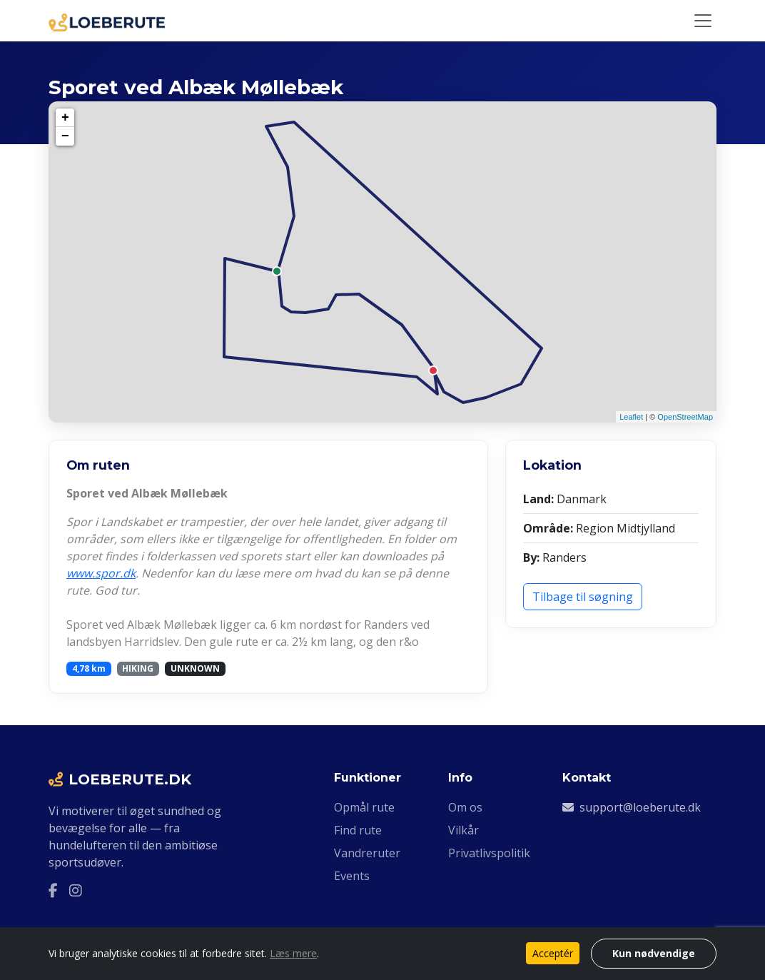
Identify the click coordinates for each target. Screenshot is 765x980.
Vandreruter (367, 853)
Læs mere (293, 953)
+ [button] (65, 117)
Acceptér (552, 953)
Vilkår (463, 830)
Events (352, 876)
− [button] (65, 136)
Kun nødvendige (653, 953)
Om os (465, 807)
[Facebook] (53, 890)
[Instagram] (75, 890)
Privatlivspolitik (489, 853)
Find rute (358, 830)
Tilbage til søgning (582, 597)
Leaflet (631, 417)
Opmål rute (364, 807)
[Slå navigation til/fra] (702, 20)
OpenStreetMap (685, 417)
